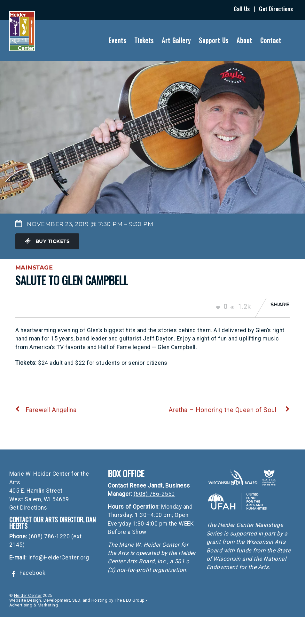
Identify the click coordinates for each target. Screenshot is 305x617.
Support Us (214, 40)
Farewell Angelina (46, 410)
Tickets (144, 40)
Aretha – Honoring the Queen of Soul (229, 410)
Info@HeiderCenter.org (58, 557)
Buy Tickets (47, 241)
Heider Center (28, 595)
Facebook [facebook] (27, 573)
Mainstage (34, 267)
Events (117, 40)
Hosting (99, 600)
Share (280, 304)
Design (34, 600)
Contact (270, 40)
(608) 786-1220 (49, 536)
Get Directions (276, 8)
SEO (76, 600)
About (244, 40)
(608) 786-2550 (154, 494)
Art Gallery (176, 40)
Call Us (242, 8)
